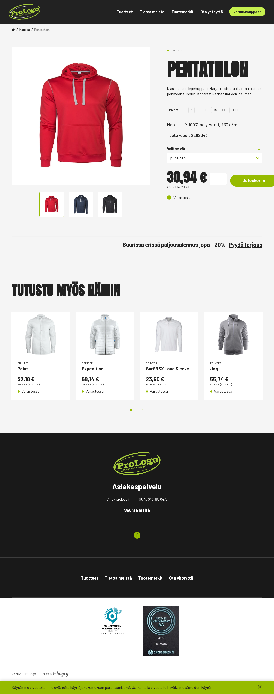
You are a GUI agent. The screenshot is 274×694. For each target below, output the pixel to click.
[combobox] (214, 158)
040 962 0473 (157, 508)
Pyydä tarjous (245, 244)
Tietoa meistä (152, 11)
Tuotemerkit (182, 11)
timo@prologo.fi (118, 508)
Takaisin (177, 50)
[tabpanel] (41, 360)
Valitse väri (176, 149)
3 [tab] (139, 418)
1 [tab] (131, 418)
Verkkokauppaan (247, 12)
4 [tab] (143, 418)
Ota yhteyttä (212, 11)
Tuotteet (125, 11)
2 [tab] (135, 418)
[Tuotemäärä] (218, 179)
